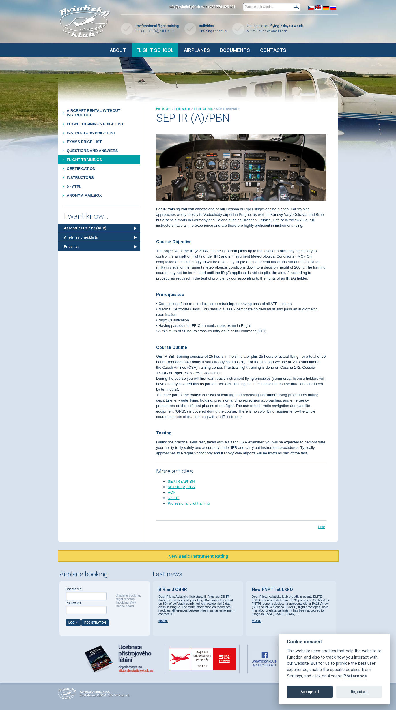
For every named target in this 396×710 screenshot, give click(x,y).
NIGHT (173, 498)
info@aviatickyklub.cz (187, 7)
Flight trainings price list (95, 124)
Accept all (309, 692)
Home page (163, 108)
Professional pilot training (189, 503)
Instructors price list (91, 133)
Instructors (80, 177)
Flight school (154, 50)
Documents (235, 50)
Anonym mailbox (84, 195)
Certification (81, 168)
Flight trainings (84, 160)
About (118, 50)
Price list (71, 247)
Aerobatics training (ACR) (85, 228)
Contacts (273, 50)
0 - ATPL (74, 186)
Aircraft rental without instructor (93, 112)
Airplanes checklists (81, 237)
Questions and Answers (92, 151)
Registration (95, 622)
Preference (355, 676)
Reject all (359, 692)
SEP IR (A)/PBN (181, 481)
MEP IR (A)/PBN (181, 487)
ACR (171, 492)
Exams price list (84, 142)
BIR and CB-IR (172, 589)
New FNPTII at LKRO (272, 589)
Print (321, 527)
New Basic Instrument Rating (198, 556)
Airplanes (197, 50)
